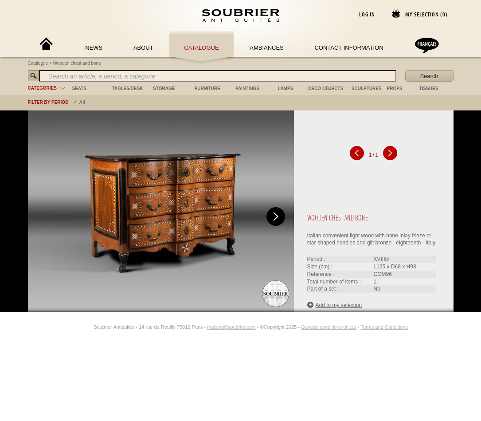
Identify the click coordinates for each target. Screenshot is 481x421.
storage (164, 88)
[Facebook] (77, 327)
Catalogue (201, 47)
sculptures (367, 88)
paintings (247, 88)
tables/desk (127, 88)
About (143, 47)
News (93, 47)
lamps (285, 88)
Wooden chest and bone (77, 63)
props (395, 88)
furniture (207, 88)
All (82, 102)
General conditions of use (328, 327)
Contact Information (348, 47)
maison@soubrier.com (231, 327)
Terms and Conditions (384, 327)
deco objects (325, 88)
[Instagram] (87, 327)
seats (79, 88)
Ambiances (267, 47)
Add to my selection (334, 305)
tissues (428, 88)
